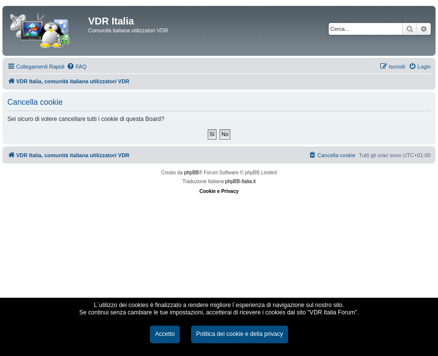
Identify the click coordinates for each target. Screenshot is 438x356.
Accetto (164, 334)
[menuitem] (76, 66)
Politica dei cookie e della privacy (239, 334)
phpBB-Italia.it (240, 181)
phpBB (191, 172)
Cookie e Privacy (219, 191)
